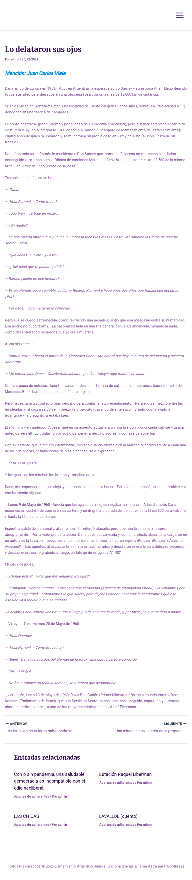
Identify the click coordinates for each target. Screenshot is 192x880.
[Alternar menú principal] (179, 15)
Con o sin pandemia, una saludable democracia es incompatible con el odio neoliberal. (49, 781)
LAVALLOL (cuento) (118, 816)
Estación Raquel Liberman (125, 774)
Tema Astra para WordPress (161, 866)
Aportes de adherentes (31, 796)
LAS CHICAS (26, 816)
